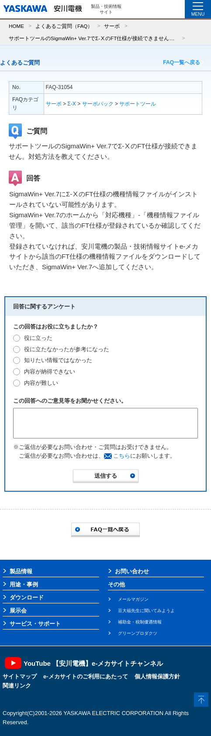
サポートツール (137, 104)
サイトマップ (20, 676)
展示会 (18, 610)
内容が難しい (41, 383)
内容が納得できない (49, 371)
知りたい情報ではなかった (58, 360)
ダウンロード (27, 597)
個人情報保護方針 (157, 676)
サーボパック (98, 104)
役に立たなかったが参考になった (66, 349)
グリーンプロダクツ (137, 633)
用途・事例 (24, 584)
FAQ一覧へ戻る (181, 62)
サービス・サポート (35, 623)
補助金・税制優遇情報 (140, 622)
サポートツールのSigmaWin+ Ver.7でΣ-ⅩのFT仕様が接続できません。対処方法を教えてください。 (93, 38)
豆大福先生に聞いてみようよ (146, 610)
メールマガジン (133, 599)
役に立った (38, 338)
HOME (16, 26)
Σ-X (71, 104)
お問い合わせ (132, 571)
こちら (121, 455)
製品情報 (21, 571)
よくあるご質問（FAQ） (64, 26)
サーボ (112, 26)
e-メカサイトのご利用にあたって (85, 676)
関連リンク (17, 685)
